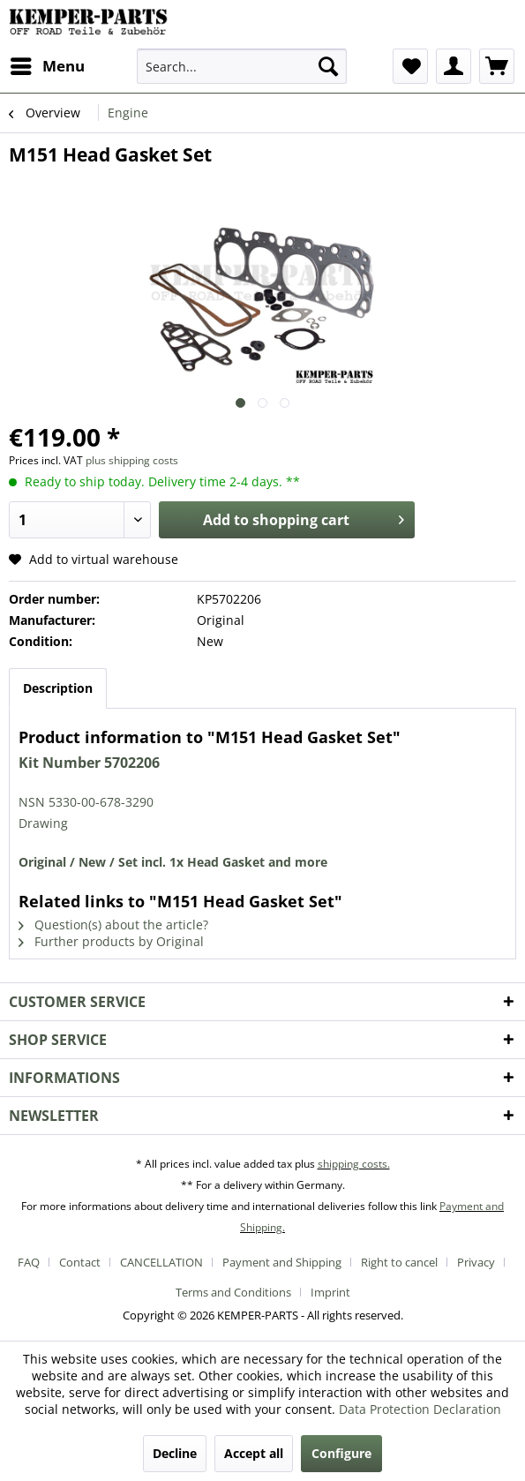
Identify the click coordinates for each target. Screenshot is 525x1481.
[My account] (453, 66)
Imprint (330, 1292)
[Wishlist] (410, 66)
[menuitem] (47, 66)
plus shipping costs (132, 460)
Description (58, 688)
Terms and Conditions (233, 1292)
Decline (175, 1453)
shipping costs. (354, 1163)
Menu (48, 64)
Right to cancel (399, 1262)
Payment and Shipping (281, 1262)
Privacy (476, 1262)
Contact (80, 1262)
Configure (341, 1453)
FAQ (29, 1262)
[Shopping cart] (496, 66)
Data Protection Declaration (420, 1409)
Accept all (253, 1453)
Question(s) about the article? (113, 924)
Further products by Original (111, 941)
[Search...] (242, 66)
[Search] (328, 66)
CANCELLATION (161, 1262)
